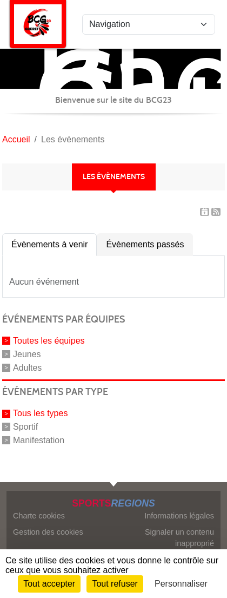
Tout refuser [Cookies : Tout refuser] (114, 583)
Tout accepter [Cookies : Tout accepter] (49, 583)
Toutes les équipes (49, 340)
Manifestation (38, 440)
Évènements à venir (49, 244)
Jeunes (27, 354)
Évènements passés (145, 244)
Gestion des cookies (48, 532)
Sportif (25, 426)
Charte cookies (39, 515)
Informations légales (179, 515)
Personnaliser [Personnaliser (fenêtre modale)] (181, 583)
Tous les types (40, 413)
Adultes (27, 367)
